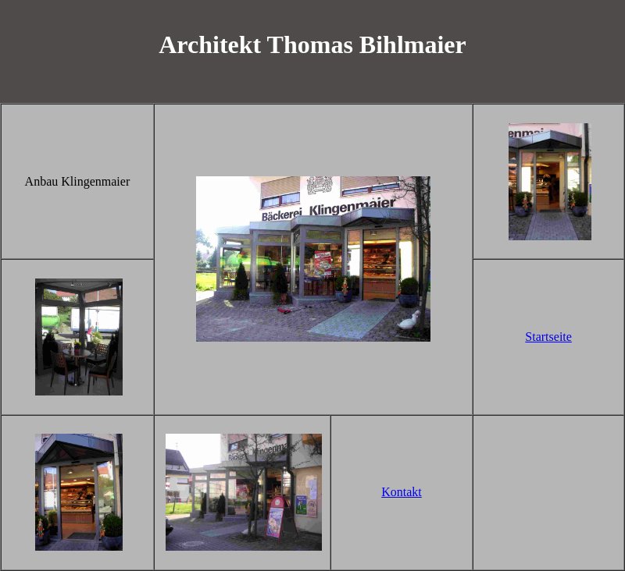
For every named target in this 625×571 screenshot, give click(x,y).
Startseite (548, 336)
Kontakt (401, 491)
